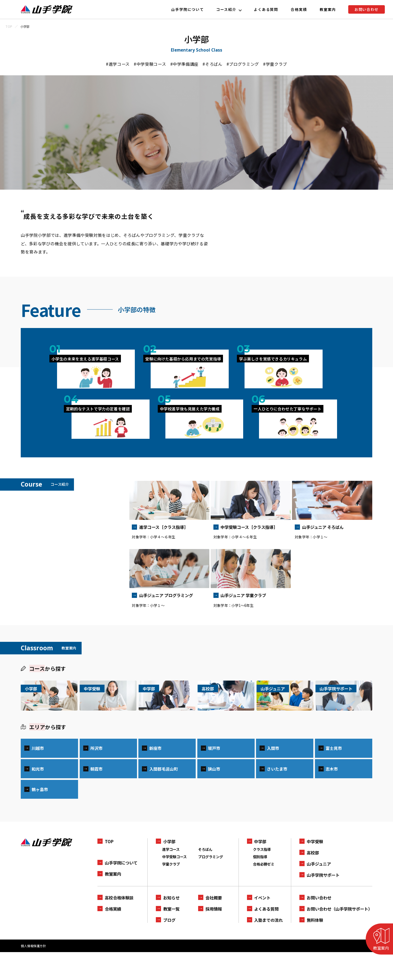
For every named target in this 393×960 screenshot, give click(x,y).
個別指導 (260, 864)
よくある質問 (266, 9)
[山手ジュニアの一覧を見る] (285, 696)
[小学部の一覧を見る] (49, 696)
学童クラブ (171, 871)
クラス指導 (262, 857)
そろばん (205, 857)
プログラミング (210, 864)
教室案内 (328, 9)
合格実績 (299, 9)
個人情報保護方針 (33, 954)
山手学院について (187, 9)
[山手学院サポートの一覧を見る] (343, 696)
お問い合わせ (366, 9)
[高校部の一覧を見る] (226, 696)
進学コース (171, 857)
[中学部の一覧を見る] (167, 696)
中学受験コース (174, 864)
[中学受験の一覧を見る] (108, 696)
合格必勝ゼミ (263, 871)
